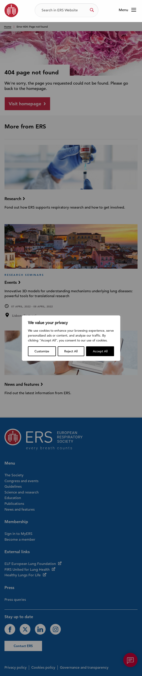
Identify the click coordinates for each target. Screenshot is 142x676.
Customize (41, 351)
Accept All (100, 351)
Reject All (71, 351)
